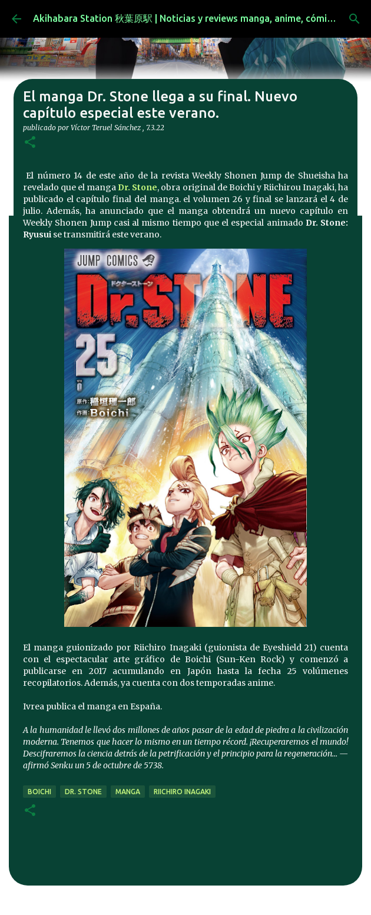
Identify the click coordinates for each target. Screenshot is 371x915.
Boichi (39, 791)
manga (127, 791)
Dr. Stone (137, 187)
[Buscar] (354, 19)
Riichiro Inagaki (182, 791)
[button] (30, 143)
